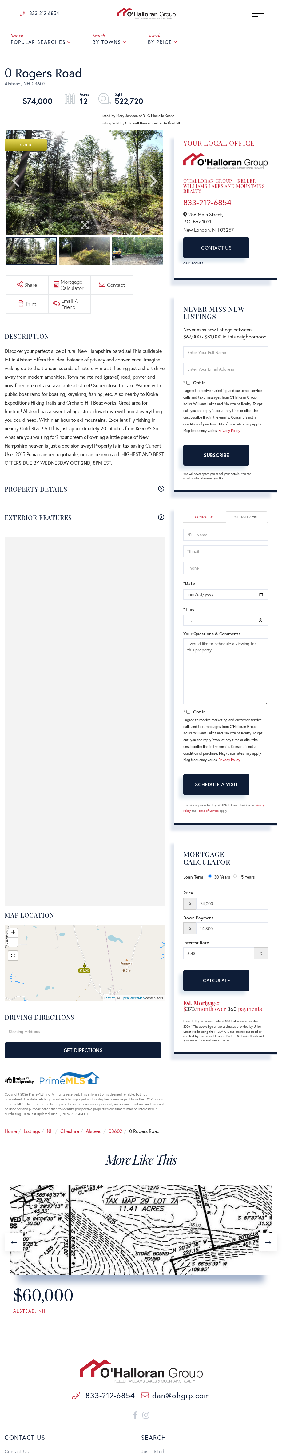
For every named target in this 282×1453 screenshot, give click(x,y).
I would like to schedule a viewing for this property (225, 674)
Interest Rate (196, 945)
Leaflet (109, 1000)
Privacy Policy (229, 433)
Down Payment (198, 920)
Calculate (216, 982)
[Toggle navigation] (248, 13)
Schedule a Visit (246, 519)
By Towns (107, 44)
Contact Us (216, 250)
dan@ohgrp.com (175, 1397)
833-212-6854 (39, 13)
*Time (188, 611)
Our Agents (193, 266)
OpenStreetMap (133, 1000)
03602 (115, 1115)
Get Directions (135, 1034)
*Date (189, 586)
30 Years (219, 879)
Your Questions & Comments (211, 636)
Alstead (94, 1115)
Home (11, 1115)
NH (50, 1115)
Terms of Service (208, 813)
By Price (160, 44)
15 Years (244, 879)
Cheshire (69, 1115)
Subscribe (216, 457)
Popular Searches (38, 44)
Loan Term (193, 879)
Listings (32, 1115)
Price (188, 895)
